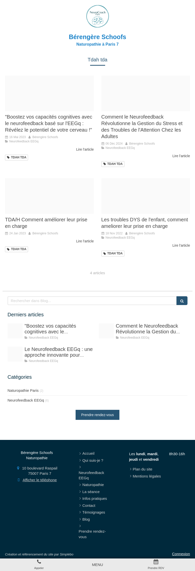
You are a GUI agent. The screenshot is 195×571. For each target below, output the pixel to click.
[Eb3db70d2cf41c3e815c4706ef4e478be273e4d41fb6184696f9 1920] (145, 196)
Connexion (181, 554)
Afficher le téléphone (40, 480)
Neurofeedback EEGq (26, 400)
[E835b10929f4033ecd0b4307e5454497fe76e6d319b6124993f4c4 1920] (15, 354)
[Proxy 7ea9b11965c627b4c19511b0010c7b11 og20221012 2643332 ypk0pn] (49, 93)
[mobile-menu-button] (97, 564)
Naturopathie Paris (23, 390)
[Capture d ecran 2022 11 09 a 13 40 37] (49, 196)
